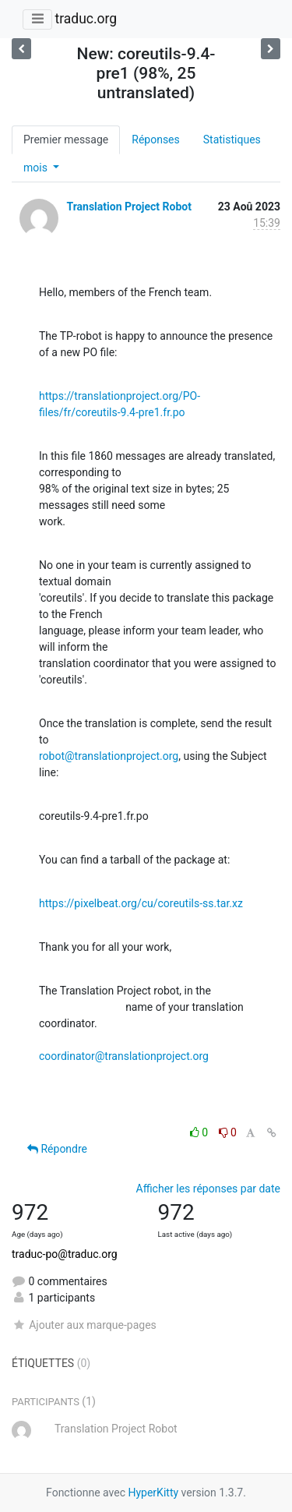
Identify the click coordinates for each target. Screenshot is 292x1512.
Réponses (156, 139)
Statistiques (232, 139)
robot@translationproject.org (108, 756)
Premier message (65, 139)
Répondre (57, 1149)
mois (36, 167)
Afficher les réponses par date (208, 1188)
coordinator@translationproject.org (124, 1056)
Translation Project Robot (128, 206)
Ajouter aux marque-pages (84, 1325)
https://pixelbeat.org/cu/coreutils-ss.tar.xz (141, 903)
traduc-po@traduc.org (65, 1254)
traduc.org (86, 18)
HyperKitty (153, 1492)
